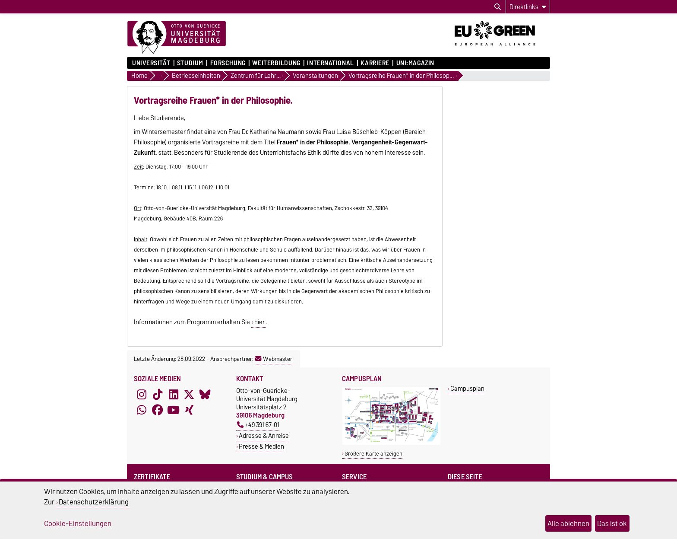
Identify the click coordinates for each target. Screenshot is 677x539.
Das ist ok (612, 523)
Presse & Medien (261, 446)
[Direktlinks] (528, 6)
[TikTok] (157, 394)
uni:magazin (415, 63)
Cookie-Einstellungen (77, 523)
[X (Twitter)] (189, 394)
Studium (190, 63)
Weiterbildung (276, 63)
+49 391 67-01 (258, 424)
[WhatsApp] (141, 410)
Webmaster (273, 359)
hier (259, 322)
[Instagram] (141, 394)
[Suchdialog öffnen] (497, 7)
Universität (151, 63)
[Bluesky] (205, 394)
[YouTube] (173, 410)
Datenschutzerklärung (94, 502)
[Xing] (189, 410)
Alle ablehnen (568, 523)
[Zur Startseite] (176, 37)
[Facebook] (157, 410)
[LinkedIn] (173, 394)
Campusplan (467, 388)
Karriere (375, 63)
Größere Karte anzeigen (373, 453)
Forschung (228, 63)
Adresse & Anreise (264, 435)
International (330, 63)
